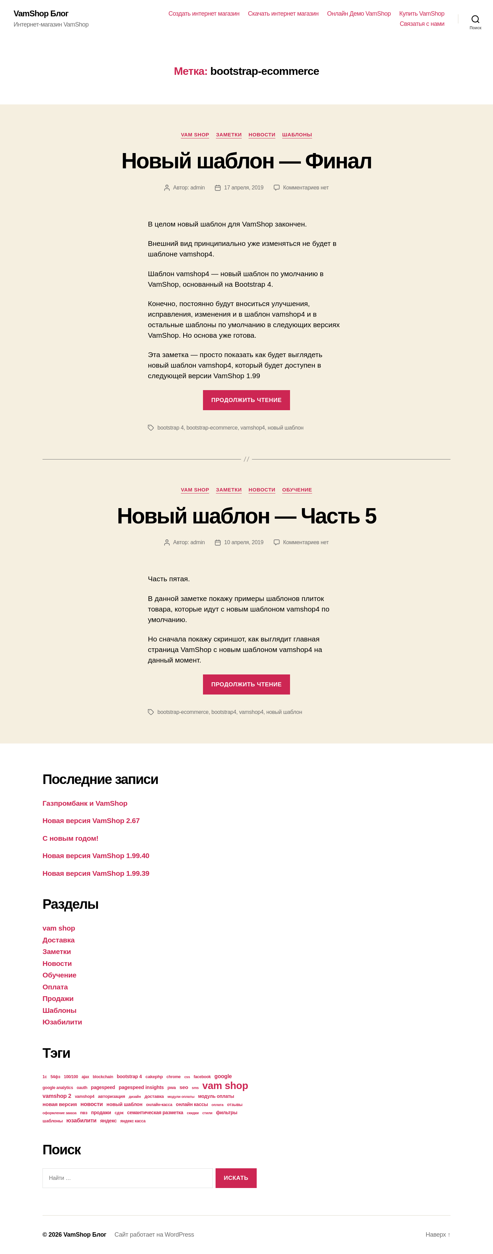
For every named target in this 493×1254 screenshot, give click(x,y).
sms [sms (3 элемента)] (195, 1088)
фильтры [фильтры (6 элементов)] (226, 1112)
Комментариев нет (306, 187)
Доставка (58, 940)
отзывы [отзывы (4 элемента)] (234, 1104)
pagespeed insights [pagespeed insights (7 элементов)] (141, 1087)
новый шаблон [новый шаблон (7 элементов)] (124, 1104)
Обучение (297, 489)
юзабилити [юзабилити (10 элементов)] (81, 1120)
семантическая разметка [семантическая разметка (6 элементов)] (155, 1112)
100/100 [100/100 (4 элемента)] (71, 1076)
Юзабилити (62, 1022)
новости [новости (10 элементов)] (92, 1104)
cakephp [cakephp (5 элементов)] (154, 1076)
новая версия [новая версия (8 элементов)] (59, 1104)
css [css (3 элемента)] (187, 1077)
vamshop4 (252, 428)
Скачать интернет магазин (283, 13)
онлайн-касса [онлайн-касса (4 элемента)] (159, 1104)
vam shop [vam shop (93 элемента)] (225, 1085)
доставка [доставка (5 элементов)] (154, 1096)
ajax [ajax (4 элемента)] (85, 1076)
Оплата (55, 987)
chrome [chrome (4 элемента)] (174, 1076)
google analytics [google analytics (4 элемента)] (57, 1087)
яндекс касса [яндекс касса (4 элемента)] (133, 1121)
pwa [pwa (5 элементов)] (171, 1087)
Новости (262, 134)
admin (197, 187)
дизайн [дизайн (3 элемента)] (135, 1096)
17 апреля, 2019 (244, 187)
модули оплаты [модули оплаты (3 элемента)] (180, 1096)
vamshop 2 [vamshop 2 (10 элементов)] (56, 1096)
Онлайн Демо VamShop (359, 13)
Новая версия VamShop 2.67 (91, 820)
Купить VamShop (421, 13)
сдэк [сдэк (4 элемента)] (119, 1112)
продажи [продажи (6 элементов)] (101, 1112)
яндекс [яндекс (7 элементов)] (108, 1120)
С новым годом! (70, 838)
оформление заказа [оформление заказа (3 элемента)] (59, 1113)
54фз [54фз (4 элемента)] (55, 1076)
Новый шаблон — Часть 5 (246, 516)
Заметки (229, 134)
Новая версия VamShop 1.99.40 (95, 855)
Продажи (57, 998)
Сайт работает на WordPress (154, 1234)
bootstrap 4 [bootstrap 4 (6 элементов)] (129, 1076)
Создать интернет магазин (204, 13)
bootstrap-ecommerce (212, 428)
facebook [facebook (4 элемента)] (202, 1076)
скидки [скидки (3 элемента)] (193, 1113)
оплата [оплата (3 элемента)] (217, 1105)
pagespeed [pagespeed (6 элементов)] (103, 1087)
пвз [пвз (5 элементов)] (83, 1112)
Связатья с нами (422, 23)
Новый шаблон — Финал (246, 161)
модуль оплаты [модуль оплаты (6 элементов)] (216, 1096)
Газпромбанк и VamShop (85, 803)
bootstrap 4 (170, 428)
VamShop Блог (41, 14)
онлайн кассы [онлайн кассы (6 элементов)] (192, 1104)
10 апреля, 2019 (244, 542)
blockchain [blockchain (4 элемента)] (103, 1076)
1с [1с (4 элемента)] (44, 1076)
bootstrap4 (223, 712)
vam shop (195, 134)
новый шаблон (285, 428)
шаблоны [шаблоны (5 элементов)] (52, 1120)
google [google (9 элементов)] (223, 1076)
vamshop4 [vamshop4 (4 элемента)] (84, 1096)
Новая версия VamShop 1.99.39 (95, 873)
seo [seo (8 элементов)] (184, 1087)
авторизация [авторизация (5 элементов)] (111, 1096)
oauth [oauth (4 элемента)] (81, 1087)
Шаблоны (297, 134)
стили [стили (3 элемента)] (207, 1113)
